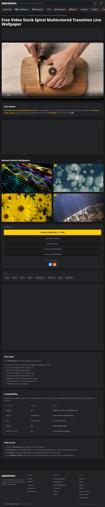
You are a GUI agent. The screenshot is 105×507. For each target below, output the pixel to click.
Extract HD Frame (52, 244)
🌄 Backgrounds (37, 9)
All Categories (32, 491)
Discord (81, 485)
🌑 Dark (94, 9)
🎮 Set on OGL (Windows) (52, 254)
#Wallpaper (69, 278)
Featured (31, 485)
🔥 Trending (7, 9)
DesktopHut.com (12, 504)
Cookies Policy (84, 498)
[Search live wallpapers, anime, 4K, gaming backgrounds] (55, 3)
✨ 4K (49, 9)
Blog (80, 482)
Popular (30, 482)
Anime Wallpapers (59, 479)
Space (55, 494)
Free (5, 110)
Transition (34, 110)
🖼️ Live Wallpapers (21, 9)
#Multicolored (40, 278)
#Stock (22, 278)
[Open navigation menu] (101, 3)
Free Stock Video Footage (16, 15)
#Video (14, 278)
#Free (7, 278)
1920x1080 (52, 113)
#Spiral (30, 278)
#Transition (51, 278)
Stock (14, 110)
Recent (30, 479)
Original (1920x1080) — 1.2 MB (52, 232)
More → (100, 161)
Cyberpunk (57, 488)
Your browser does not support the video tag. (53, 71)
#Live (60, 278)
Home (4, 15)
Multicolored (25, 110)
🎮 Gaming (84, 9)
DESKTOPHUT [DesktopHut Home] (9, 3)
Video (10, 110)
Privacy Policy (83, 494)
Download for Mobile (52, 238)
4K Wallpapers (58, 482)
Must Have (31, 488)
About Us (82, 479)
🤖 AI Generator (60, 9)
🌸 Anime (73, 9)
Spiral (19, 110)
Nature (55, 491)
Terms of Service (84, 491)
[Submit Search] (94, 3)
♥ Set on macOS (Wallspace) (52, 249)
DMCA (81, 488)
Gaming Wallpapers (59, 485)
